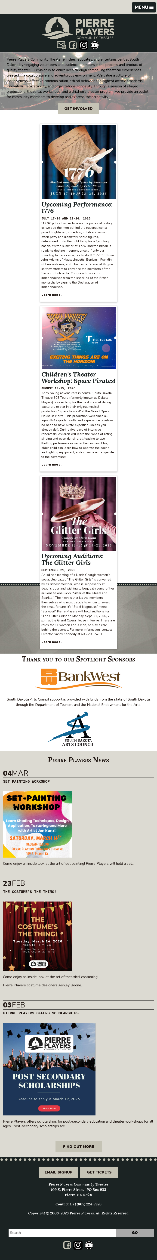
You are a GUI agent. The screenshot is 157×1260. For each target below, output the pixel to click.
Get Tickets (99, 1172)
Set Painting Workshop (26, 782)
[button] (144, 7)
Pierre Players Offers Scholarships (40, 1013)
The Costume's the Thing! (29, 892)
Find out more (78, 1146)
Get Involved (78, 108)
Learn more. (51, 295)
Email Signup (58, 1172)
